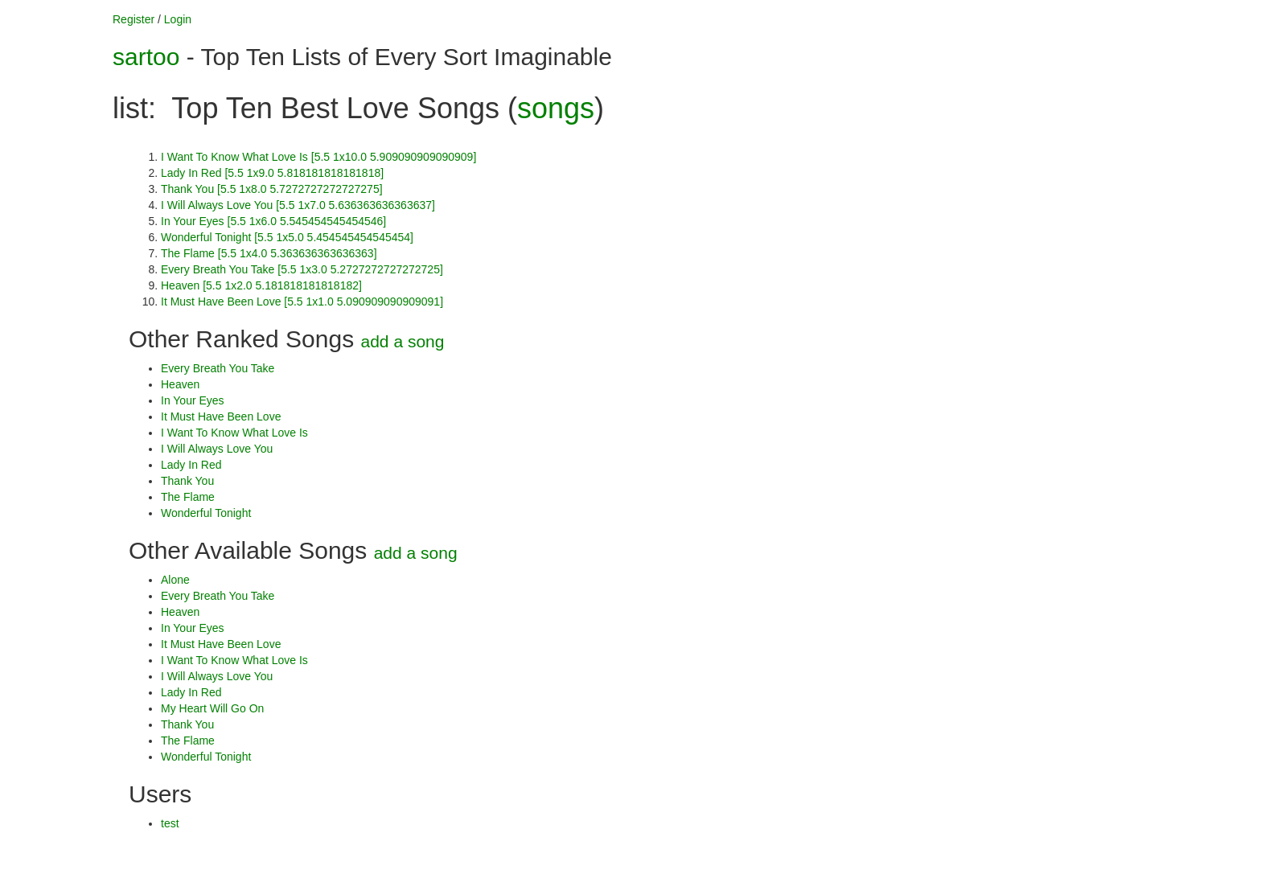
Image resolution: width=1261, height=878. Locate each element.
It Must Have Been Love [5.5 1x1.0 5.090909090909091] (302, 301)
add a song (403, 341)
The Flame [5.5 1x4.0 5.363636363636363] (269, 253)
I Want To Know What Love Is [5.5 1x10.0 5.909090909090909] (318, 156)
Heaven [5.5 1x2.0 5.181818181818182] (261, 285)
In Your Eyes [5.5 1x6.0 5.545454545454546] (273, 221)
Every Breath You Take (217, 368)
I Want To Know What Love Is (234, 432)
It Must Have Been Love (221, 416)
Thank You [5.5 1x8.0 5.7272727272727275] (272, 189)
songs (555, 108)
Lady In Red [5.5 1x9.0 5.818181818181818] (272, 172)
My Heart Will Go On (212, 708)
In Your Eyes (192, 400)
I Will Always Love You (217, 448)
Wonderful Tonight (206, 513)
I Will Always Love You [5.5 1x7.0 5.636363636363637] (298, 205)
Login (177, 19)
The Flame (188, 496)
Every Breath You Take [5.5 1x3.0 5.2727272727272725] (302, 269)
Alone (175, 579)
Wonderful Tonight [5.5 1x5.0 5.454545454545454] (287, 237)
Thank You (187, 480)
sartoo (146, 56)
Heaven (180, 384)
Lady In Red (191, 464)
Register (133, 19)
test (170, 823)
